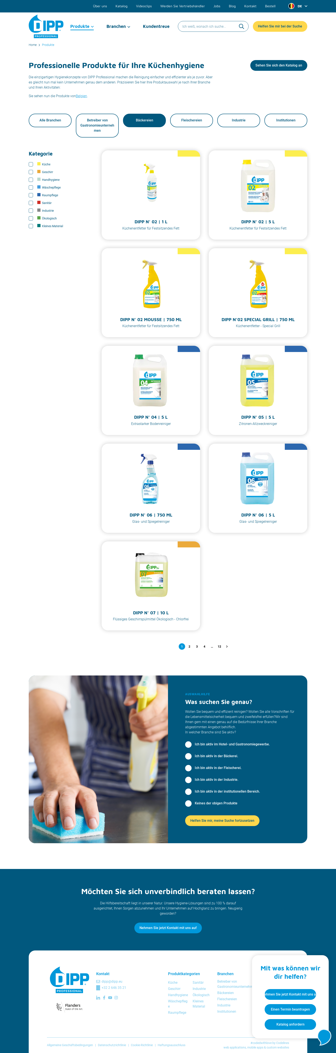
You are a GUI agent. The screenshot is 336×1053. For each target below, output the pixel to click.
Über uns (100, 6)
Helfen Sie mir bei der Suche (280, 26)
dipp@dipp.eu (112, 981)
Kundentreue (156, 25)
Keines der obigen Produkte (216, 803)
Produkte (79, 25)
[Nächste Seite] (227, 647)
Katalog (122, 6)
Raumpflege (47, 195)
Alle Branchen (50, 120)
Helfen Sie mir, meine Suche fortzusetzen (222, 821)
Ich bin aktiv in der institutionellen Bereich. (227, 791)
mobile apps (255, 1047)
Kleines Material (50, 226)
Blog (232, 6)
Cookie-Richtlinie (142, 1045)
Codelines (282, 1043)
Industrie (239, 120)
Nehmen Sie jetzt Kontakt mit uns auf (168, 928)
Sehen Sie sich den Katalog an (278, 65)
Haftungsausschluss (171, 1045)
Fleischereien (191, 120)
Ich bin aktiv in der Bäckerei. (216, 756)
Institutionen (286, 120)
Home (33, 45)
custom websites (278, 1047)
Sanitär (44, 203)
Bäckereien (144, 120)
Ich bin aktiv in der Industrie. (216, 780)
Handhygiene (48, 180)
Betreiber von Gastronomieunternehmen (97, 125)
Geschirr (45, 172)
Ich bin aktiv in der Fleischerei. (218, 768)
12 (219, 646)
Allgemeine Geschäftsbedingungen (70, 1045)
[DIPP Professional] (46, 26)
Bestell (270, 6)
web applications (235, 1047)
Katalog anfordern (290, 1024)
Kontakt (250, 6)
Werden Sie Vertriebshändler (182, 6)
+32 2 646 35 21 (114, 988)
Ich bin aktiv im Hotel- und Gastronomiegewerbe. (232, 744)
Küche (43, 164)
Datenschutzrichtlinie (112, 1045)
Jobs (216, 6)
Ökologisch (47, 218)
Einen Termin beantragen (290, 1009)
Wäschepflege (49, 187)
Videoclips (144, 6)
